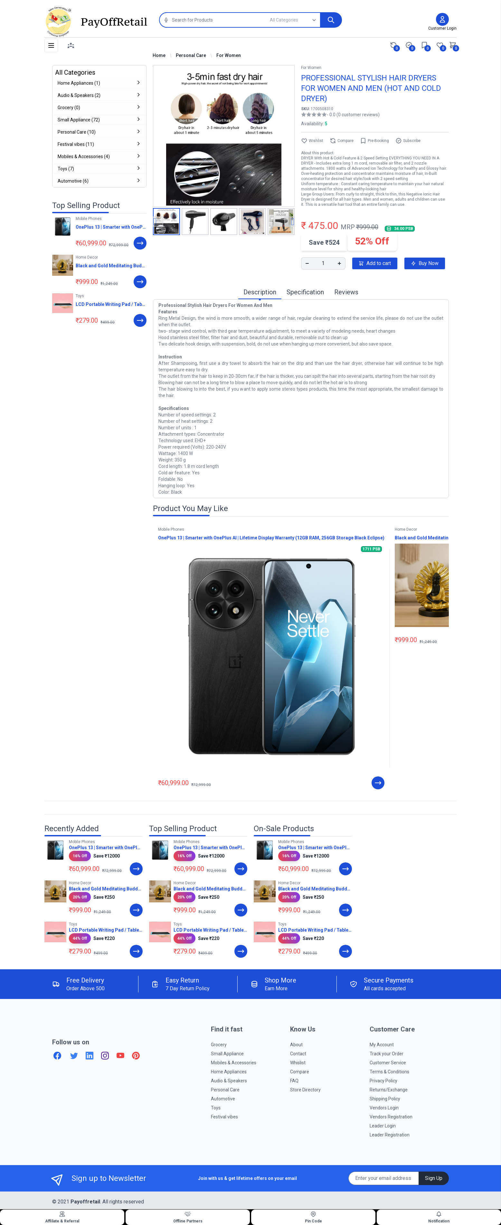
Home (159, 55)
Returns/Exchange (389, 1089)
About (296, 1044)
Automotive (223, 1098)
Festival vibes (224, 1116)
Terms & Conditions (389, 1071)
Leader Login (383, 1125)
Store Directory (305, 1089)
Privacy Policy (383, 1080)
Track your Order (386, 1053)
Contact (298, 1053)
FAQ (294, 1080)
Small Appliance (227, 1053)
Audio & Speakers (229, 1080)
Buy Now (425, 263)
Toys (216, 1107)
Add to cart (375, 263)
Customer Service (388, 1062)
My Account (382, 1044)
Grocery (219, 1044)
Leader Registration (390, 1134)
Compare (342, 141)
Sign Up (433, 1178)
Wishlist (312, 141)
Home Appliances (229, 1071)
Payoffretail (85, 1202)
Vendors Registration (391, 1116)
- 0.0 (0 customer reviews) (353, 114)
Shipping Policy (385, 1098)
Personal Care (191, 55)
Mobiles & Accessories (233, 1062)
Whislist (298, 1062)
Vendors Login (384, 1107)
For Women (228, 55)
